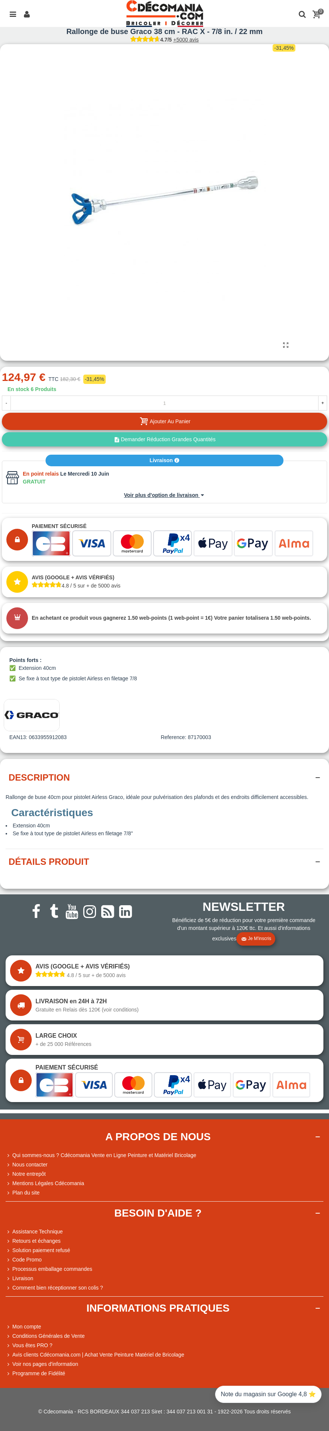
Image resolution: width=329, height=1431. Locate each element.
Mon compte (23, 1327)
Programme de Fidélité (35, 1373)
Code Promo (24, 1260)
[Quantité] (164, 403)
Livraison (164, 460)
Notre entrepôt (26, 1174)
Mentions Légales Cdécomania (45, 1183)
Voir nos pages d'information (42, 1364)
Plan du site (23, 1193)
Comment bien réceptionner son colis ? (54, 1288)
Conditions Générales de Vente (45, 1336)
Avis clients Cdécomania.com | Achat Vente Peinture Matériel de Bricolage (95, 1355)
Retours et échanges (33, 1241)
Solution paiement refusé (38, 1250)
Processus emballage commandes (49, 1269)
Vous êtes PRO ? (32, 1345)
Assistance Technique (34, 1232)
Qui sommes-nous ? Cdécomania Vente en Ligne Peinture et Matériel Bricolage (101, 1155)
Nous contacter (26, 1165)
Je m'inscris (256, 939)
